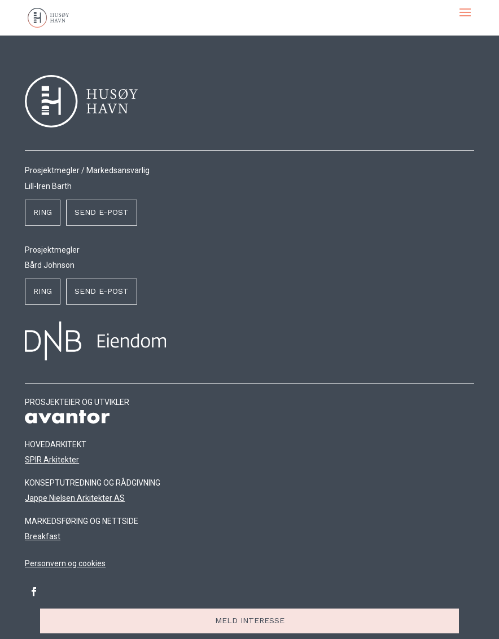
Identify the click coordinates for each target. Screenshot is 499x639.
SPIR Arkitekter (52, 459)
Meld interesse (249, 620)
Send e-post (102, 212)
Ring (42, 212)
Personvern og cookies (65, 563)
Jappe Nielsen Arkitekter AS (75, 498)
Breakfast (42, 536)
